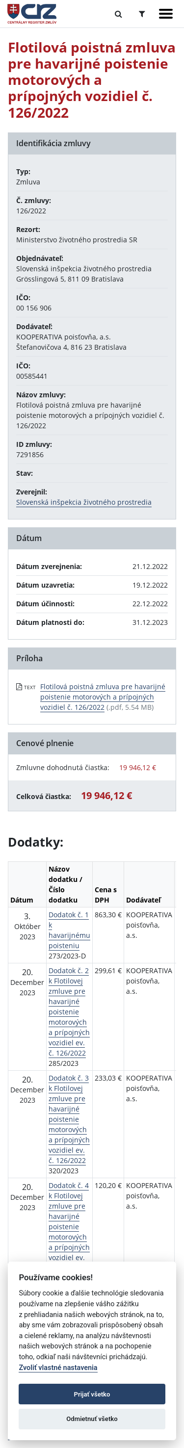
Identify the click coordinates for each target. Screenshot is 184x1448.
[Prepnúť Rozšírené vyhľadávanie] (142, 13)
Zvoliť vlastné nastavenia (58, 1368)
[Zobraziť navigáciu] (166, 13)
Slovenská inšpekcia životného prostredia (84, 502)
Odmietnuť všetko (91, 1418)
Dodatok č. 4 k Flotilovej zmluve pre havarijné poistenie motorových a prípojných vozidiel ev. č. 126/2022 (69, 1226)
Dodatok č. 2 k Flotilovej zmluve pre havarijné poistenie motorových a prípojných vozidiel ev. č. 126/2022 (69, 1012)
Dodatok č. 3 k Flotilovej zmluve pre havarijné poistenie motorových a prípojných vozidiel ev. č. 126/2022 (69, 1119)
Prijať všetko (92, 1394)
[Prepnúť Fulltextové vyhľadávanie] (118, 13)
